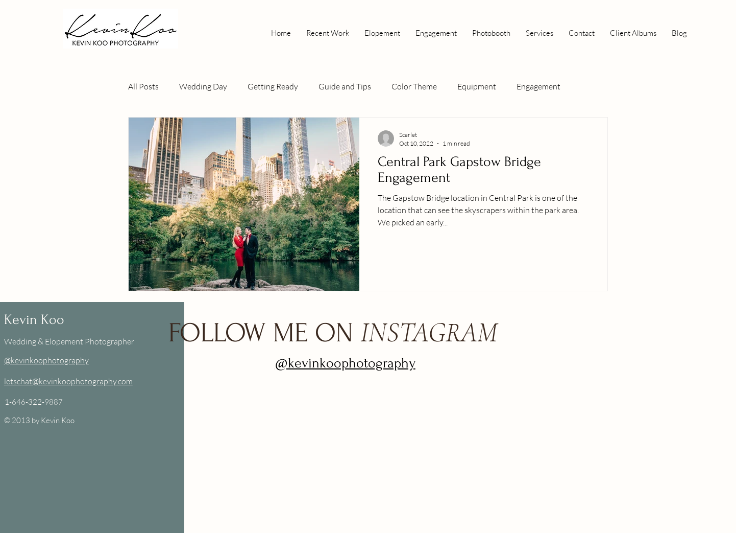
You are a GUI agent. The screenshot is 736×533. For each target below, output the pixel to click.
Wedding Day (203, 86)
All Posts (143, 86)
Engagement (538, 86)
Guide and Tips (344, 86)
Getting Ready (273, 86)
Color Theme (414, 86)
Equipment (476, 86)
